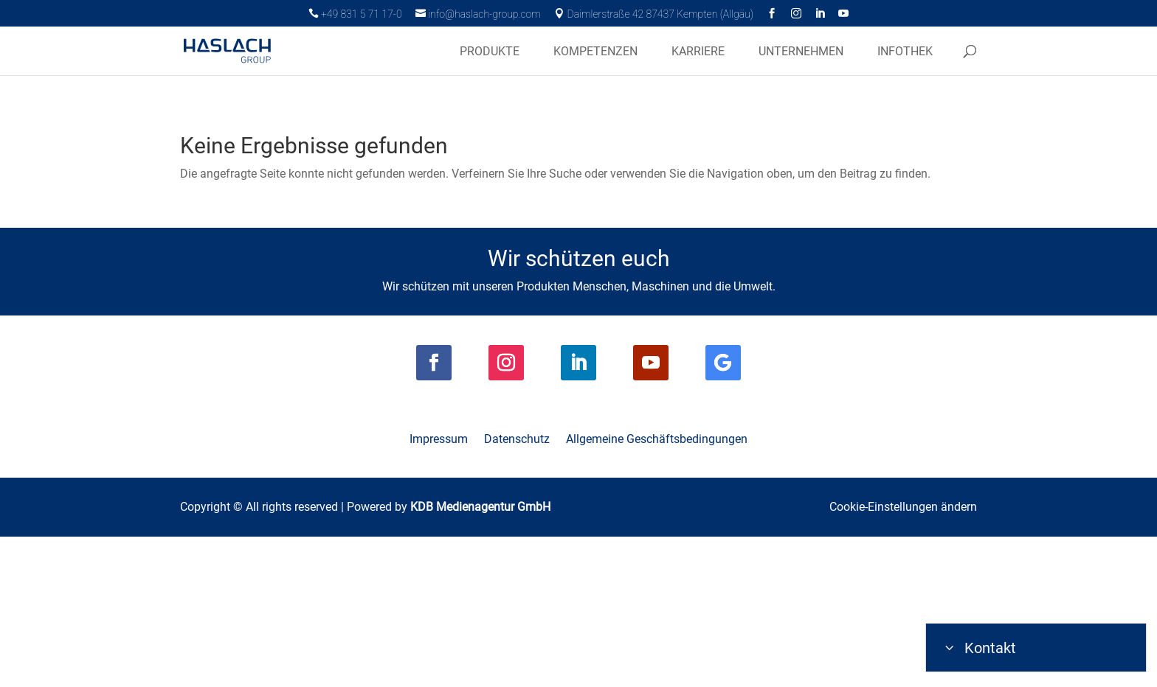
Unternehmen (801, 51)
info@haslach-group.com (478, 14)
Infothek (905, 51)
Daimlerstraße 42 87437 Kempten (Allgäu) (653, 14)
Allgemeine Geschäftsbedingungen (656, 591)
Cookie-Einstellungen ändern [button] (903, 658)
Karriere (698, 51)
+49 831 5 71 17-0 (355, 14)
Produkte (489, 51)
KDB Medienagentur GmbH (480, 658)
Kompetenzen (595, 51)
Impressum (439, 591)
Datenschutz (517, 591)
